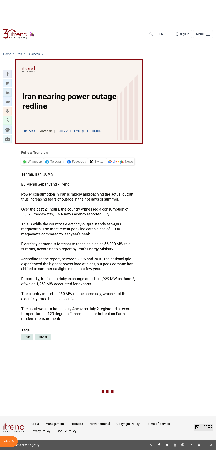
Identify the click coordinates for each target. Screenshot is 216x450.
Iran (27, 337)
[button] (7, 74)
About (35, 424)
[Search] (151, 34)
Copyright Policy (128, 424)
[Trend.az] (19, 34)
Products (76, 424)
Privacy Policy (40, 431)
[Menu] (203, 34)
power (42, 337)
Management (54, 424)
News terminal (99, 424)
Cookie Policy (66, 431)
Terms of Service (158, 424)
